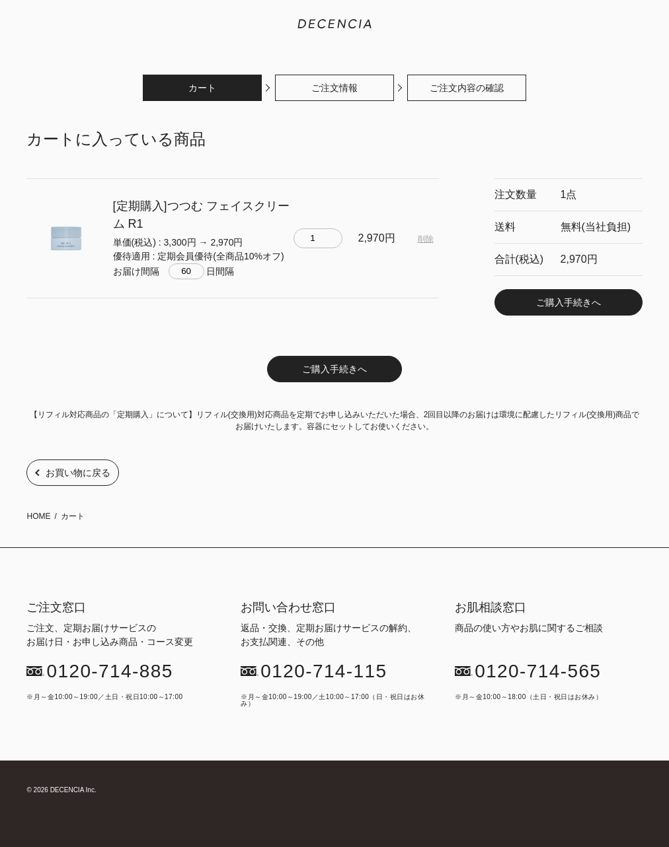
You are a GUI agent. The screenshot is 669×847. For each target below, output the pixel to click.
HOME (38, 516)
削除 (426, 239)
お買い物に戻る (78, 472)
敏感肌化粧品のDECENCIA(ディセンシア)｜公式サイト (334, 23)
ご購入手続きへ (568, 302)
